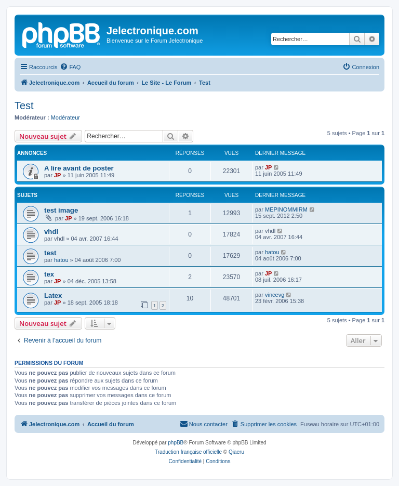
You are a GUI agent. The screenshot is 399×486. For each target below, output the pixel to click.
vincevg (274, 295)
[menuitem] (70, 67)
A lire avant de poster (79, 168)
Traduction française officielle (188, 452)
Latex (53, 295)
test (50, 253)
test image (61, 210)
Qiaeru (236, 452)
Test (24, 105)
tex (49, 274)
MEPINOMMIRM (286, 209)
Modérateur (65, 117)
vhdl (51, 231)
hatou (61, 260)
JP (57, 175)
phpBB (175, 442)
